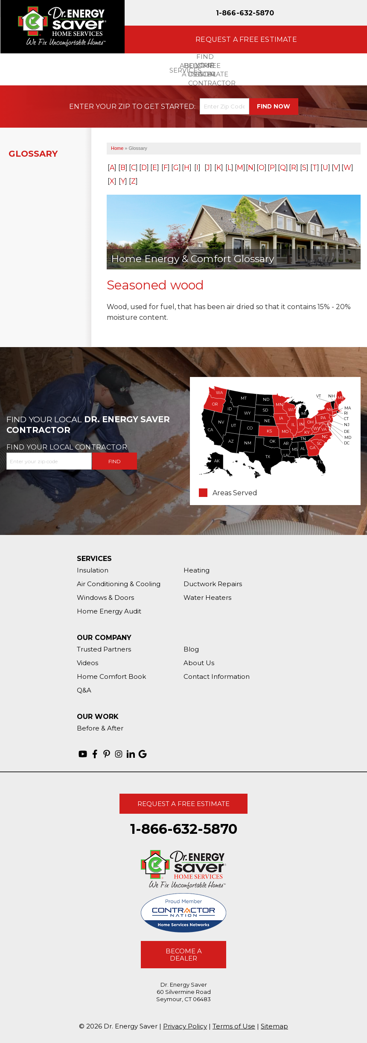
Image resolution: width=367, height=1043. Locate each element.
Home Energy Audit (109, 611)
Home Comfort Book (111, 676)
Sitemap (274, 1026)
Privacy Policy (185, 1026)
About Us (199, 663)
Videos (87, 663)
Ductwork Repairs (213, 584)
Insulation (92, 570)
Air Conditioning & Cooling (118, 584)
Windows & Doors (105, 597)
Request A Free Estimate (183, 804)
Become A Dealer (184, 954)
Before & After (100, 728)
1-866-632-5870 (245, 13)
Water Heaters (207, 597)
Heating (197, 570)
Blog (191, 649)
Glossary (33, 153)
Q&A (84, 690)
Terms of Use (234, 1026)
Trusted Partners (104, 649)
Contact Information (217, 676)
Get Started (169, 106)
